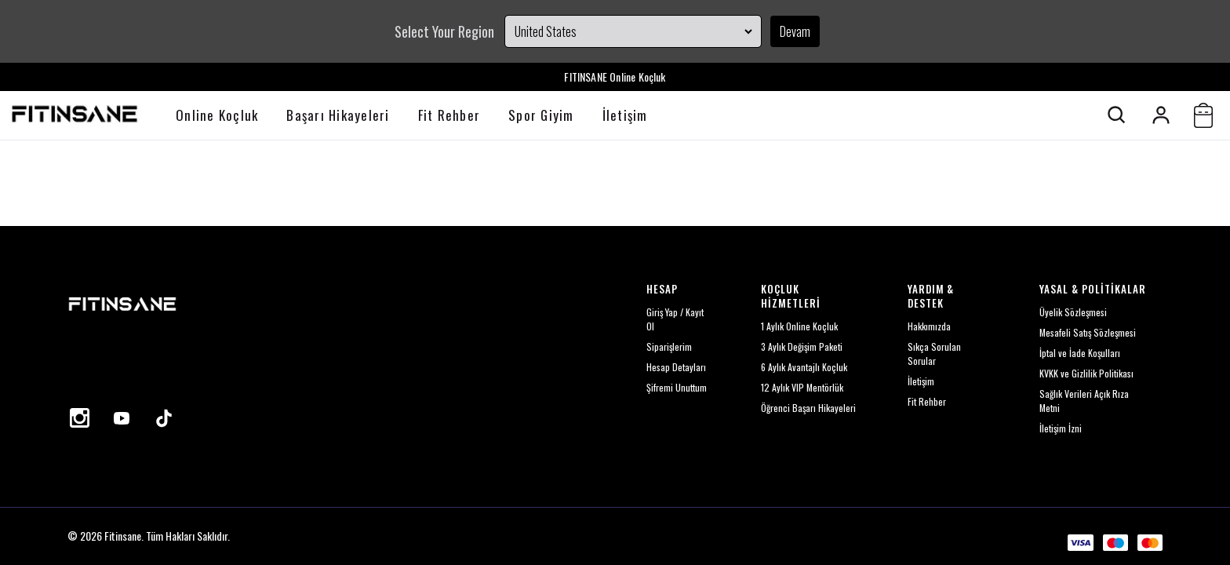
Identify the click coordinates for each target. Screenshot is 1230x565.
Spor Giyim (541, 115)
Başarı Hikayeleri (337, 115)
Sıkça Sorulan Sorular (934, 353)
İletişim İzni (1060, 428)
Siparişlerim (669, 346)
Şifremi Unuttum (676, 387)
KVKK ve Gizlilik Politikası (1086, 373)
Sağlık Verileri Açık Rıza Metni (1084, 400)
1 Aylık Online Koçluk (799, 326)
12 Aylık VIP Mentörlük (802, 387)
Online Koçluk (217, 115)
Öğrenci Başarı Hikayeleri (808, 407)
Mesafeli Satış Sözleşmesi (1087, 332)
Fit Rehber (449, 115)
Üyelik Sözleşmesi (1073, 312)
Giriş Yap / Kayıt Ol (675, 319)
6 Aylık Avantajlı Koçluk (804, 367)
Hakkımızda (929, 326)
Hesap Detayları (676, 367)
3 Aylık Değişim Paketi (801, 346)
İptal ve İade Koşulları (1079, 352)
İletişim (625, 115)
